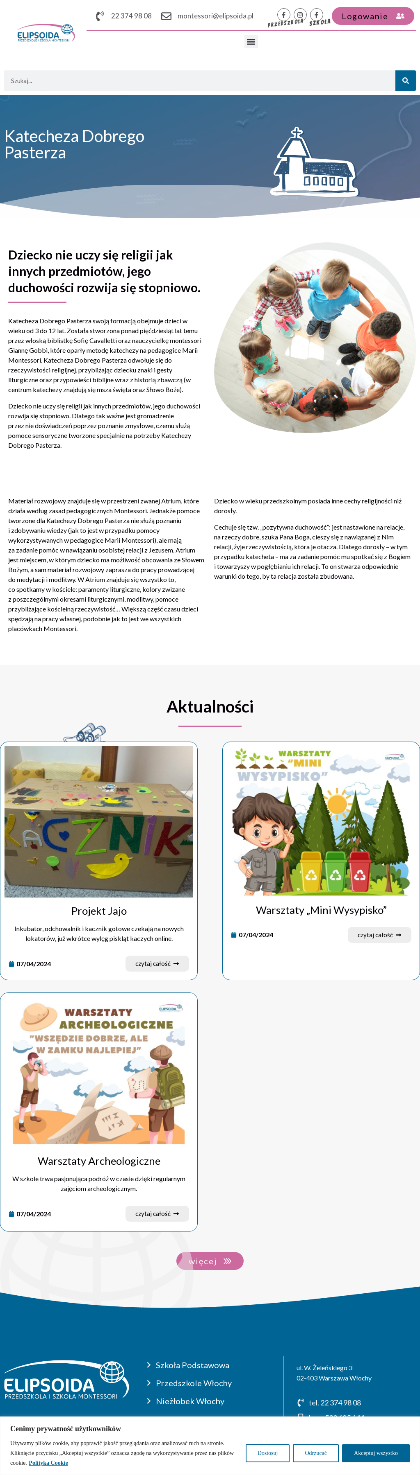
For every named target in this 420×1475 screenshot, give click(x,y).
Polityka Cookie (48, 1463)
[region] (210, 1445)
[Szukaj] (405, 80)
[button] (251, 41)
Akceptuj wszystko (376, 1453)
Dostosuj (268, 1453)
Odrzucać (316, 1453)
